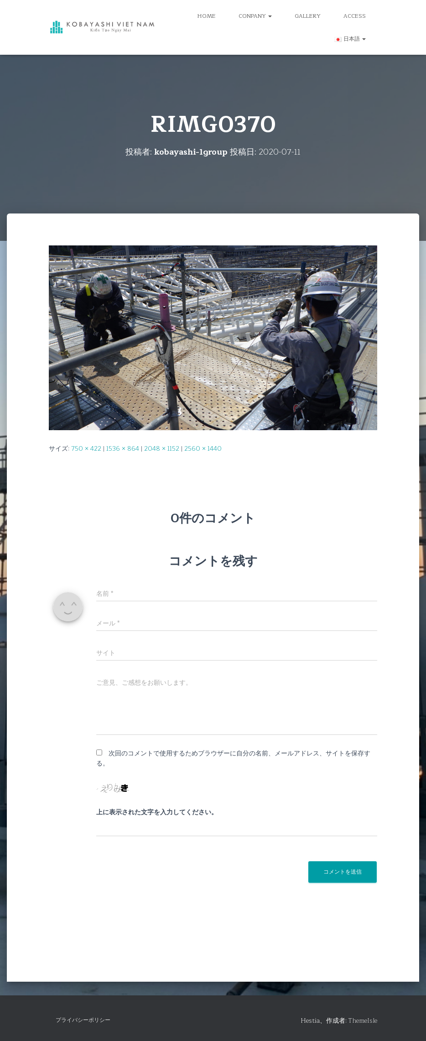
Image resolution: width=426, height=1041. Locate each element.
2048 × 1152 (161, 448)
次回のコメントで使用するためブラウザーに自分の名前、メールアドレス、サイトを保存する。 (233, 758)
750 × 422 (86, 448)
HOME (206, 16)
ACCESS (354, 16)
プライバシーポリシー (83, 1020)
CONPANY (255, 16)
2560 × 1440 (203, 448)
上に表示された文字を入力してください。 (157, 812)
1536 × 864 (122, 448)
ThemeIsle (362, 1020)
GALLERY (308, 16)
